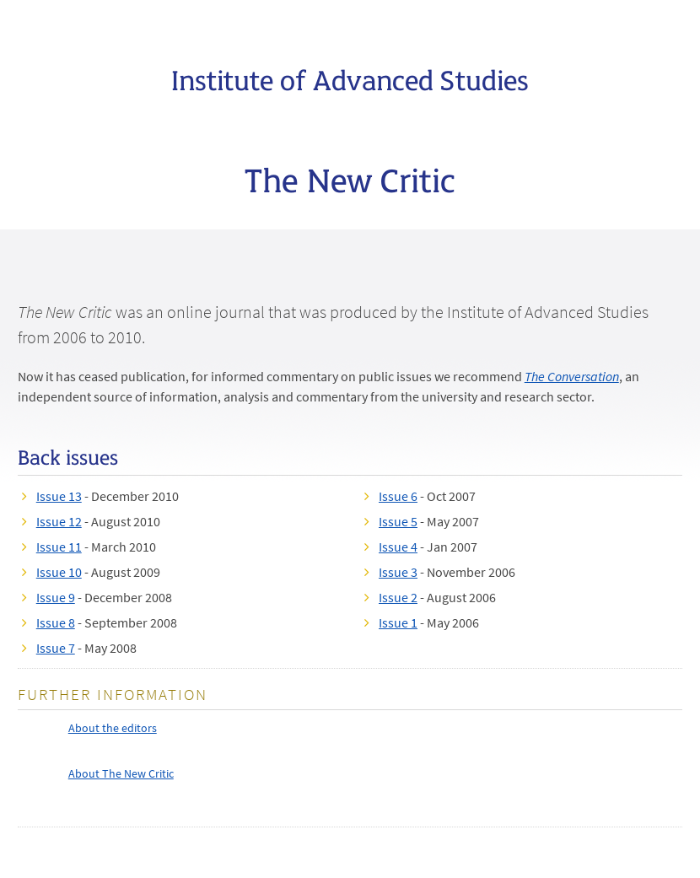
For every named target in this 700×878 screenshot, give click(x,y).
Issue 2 (398, 597)
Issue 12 (59, 521)
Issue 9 (55, 597)
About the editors (112, 727)
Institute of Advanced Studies (350, 78)
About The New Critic (121, 773)
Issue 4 (398, 546)
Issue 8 (55, 622)
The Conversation (572, 376)
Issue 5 (398, 521)
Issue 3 (398, 571)
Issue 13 (59, 495)
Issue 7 (55, 647)
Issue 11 (59, 546)
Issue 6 (398, 495)
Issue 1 (398, 622)
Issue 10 (59, 571)
